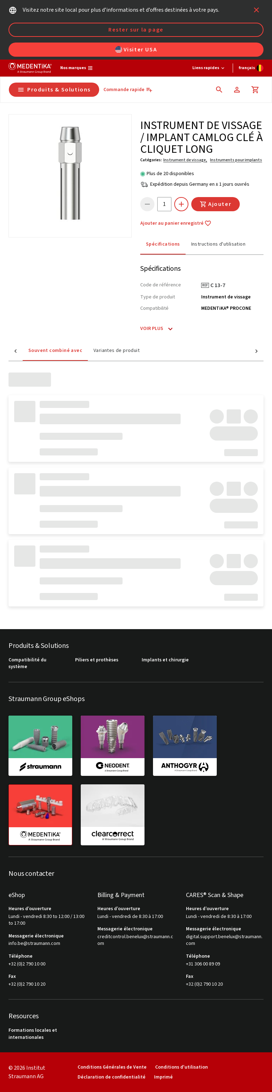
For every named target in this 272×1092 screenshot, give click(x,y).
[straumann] (40, 746)
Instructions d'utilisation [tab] (218, 244)
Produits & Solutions (54, 90)
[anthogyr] (185, 746)
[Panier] (255, 90)
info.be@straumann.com (34, 943)
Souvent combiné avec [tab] (41, 350)
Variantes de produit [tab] (102, 350)
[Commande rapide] (128, 90)
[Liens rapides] (209, 68)
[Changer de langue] (251, 68)
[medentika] (40, 815)
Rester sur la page (136, 30)
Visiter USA (136, 50)
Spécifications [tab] (163, 244)
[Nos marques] (77, 68)
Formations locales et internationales (32, 1034)
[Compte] (237, 90)
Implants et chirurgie (165, 660)
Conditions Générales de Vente (112, 1067)
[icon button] (256, 10)
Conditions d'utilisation (181, 1067)
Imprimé (163, 1077)
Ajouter (215, 204)
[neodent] (112, 746)
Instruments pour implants (236, 160)
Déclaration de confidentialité (112, 1077)
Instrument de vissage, (185, 160)
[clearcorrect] (112, 814)
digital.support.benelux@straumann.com (224, 940)
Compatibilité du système (27, 664)
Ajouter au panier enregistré (175, 223)
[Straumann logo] (30, 68)
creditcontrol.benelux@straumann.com (135, 940)
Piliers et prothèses (96, 660)
